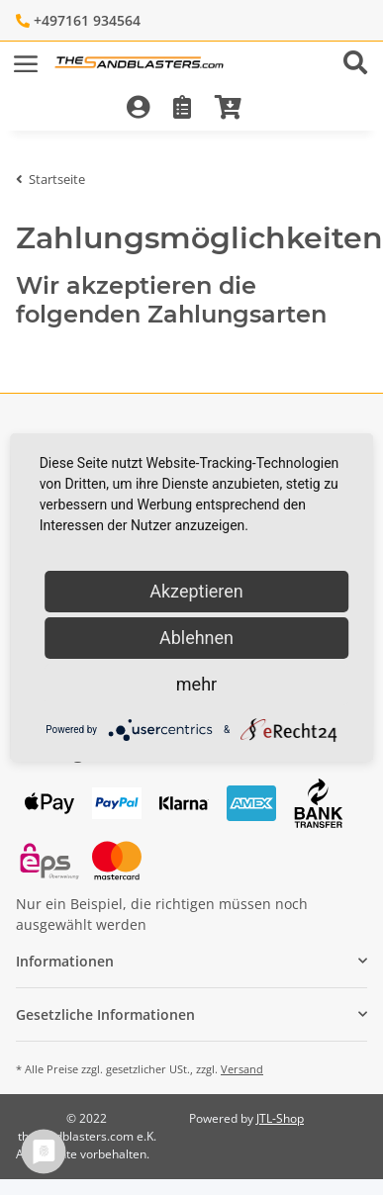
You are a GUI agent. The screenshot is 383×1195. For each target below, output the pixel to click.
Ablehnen (196, 637)
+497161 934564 (87, 20)
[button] (363, 64)
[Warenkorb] (228, 108)
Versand (242, 1068)
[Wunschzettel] (182, 108)
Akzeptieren (196, 591)
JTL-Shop (280, 1118)
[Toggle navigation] (26, 54)
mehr (196, 684)
